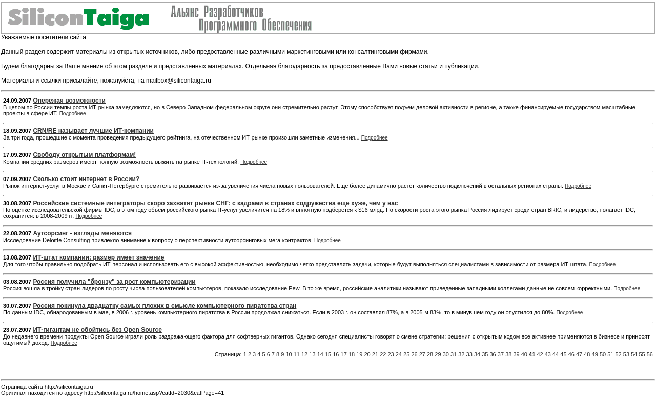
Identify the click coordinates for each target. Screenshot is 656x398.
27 (422, 354)
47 (579, 354)
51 (610, 354)
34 (477, 354)
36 (493, 354)
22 (383, 354)
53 (626, 354)
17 (344, 354)
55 (642, 354)
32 (461, 354)
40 (524, 354)
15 (328, 354)
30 (446, 354)
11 (297, 354)
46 (571, 354)
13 (312, 354)
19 (359, 354)
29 (438, 354)
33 (469, 354)
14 (320, 354)
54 (634, 354)
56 (650, 354)
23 (390, 354)
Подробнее (72, 113)
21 (375, 354)
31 (453, 354)
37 (501, 354)
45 (563, 354)
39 (516, 354)
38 (508, 354)
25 (406, 354)
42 (540, 354)
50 (603, 354)
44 (555, 354)
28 (430, 354)
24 (399, 354)
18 (351, 354)
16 (336, 354)
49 (595, 354)
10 (288, 354)
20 (367, 354)
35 (485, 354)
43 (548, 354)
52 (619, 354)
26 (414, 354)
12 (304, 354)
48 (587, 354)
